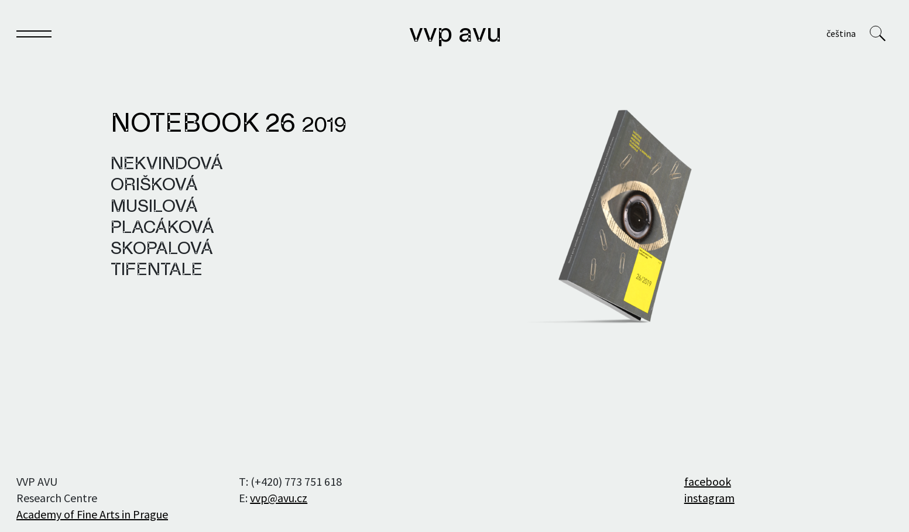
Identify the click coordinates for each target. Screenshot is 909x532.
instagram (709, 497)
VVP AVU (455, 34)
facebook (707, 481)
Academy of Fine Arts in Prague (92, 514)
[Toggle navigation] (34, 36)
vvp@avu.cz (278, 497)
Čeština (841, 33)
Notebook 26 (229, 124)
